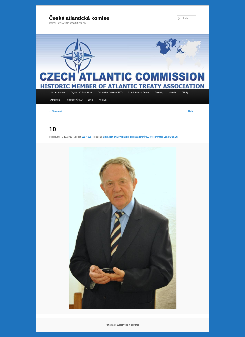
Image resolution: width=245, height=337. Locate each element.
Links (90, 99)
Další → (192, 111)
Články (185, 92)
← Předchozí (55, 111)
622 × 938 (86, 137)
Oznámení (55, 99)
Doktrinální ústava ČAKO (110, 92)
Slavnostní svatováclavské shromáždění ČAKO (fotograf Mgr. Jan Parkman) (140, 137)
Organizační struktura (81, 92)
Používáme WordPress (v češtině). (122, 325)
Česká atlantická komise (79, 18)
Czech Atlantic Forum (138, 92)
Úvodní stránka (57, 92)
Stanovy (159, 92)
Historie (172, 92)
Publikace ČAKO (74, 99)
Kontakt (102, 99)
